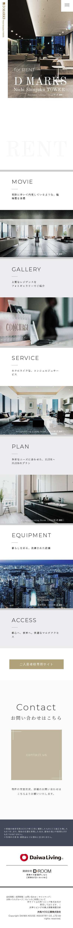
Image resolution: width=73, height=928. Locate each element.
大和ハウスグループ (14, 900)
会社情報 (10, 897)
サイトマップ (44, 897)
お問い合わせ (30, 897)
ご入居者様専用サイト (37, 664)
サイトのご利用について (35, 900)
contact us (36, 755)
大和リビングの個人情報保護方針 (45, 908)
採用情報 (19, 897)
